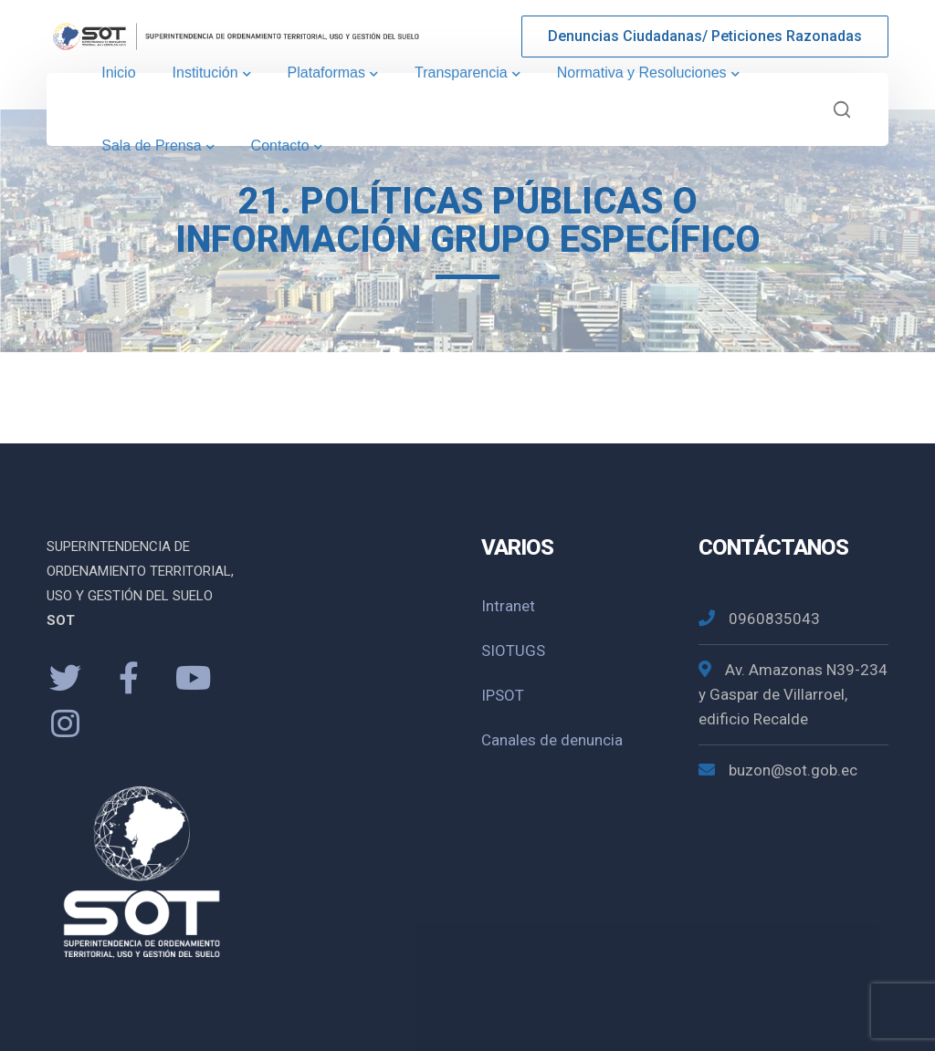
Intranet (508, 606)
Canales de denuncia (552, 740)
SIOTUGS (513, 650)
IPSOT (502, 695)
